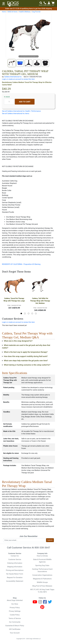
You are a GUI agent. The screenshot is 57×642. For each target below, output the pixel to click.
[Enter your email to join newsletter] (24, 540)
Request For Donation (14, 577)
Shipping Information (14, 567)
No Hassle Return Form (14, 574)
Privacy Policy (15, 608)
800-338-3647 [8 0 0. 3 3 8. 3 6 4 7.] (42, 547)
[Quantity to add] (9, 102)
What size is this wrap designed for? (18, 341)
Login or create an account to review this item (18, 322)
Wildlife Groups (42, 582)
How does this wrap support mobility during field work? (26, 356)
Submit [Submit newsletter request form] (49, 540)
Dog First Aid (36, 12)
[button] (3, 3)
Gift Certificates (14, 629)
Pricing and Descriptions (14, 570)
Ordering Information (14, 563)
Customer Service (14, 559)
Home (4, 12)
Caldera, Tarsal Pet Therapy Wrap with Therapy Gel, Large (14, 299)
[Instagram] (40, 603)
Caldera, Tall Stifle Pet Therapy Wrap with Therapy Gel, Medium (40, 300)
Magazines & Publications (42, 579)
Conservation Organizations (42, 575)
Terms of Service (15, 618)
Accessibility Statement (14, 581)
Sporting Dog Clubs (42, 565)
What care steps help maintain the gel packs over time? (26, 361)
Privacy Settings (14, 611)
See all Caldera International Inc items (15, 113)
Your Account (15, 633)
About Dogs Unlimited (15, 600)
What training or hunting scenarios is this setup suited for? (27, 365)
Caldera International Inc (13, 77)
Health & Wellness (24, 12)
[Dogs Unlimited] (13, 4)
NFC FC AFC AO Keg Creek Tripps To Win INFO (42, 591)
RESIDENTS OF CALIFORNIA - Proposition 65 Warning (21, 264)
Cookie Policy (15, 615)
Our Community (14, 622)
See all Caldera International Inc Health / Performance (21, 111)
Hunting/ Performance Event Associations (42, 570)
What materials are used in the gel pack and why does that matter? (26, 346)
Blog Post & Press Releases (42, 586)
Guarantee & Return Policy (14, 626)
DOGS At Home (12, 12)
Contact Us (15, 556)
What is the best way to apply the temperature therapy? (26, 352)
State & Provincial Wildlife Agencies (42, 561)
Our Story (14, 604)
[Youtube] (35, 603)
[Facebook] (45, 603)
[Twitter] (50, 603)
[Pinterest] (42, 608)
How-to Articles (42, 556)
